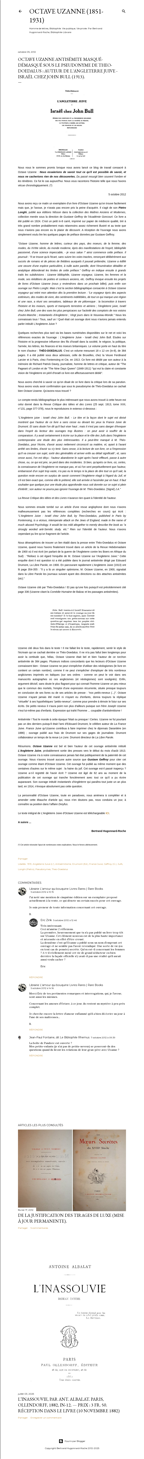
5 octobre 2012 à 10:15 (42, 891)
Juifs (120, 864)
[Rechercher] (124, 10)
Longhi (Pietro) (26, 869)
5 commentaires (39, 1228)
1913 (29, 864)
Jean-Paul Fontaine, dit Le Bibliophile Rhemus (59, 1037)
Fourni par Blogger (72, 1441)
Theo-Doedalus (60, 869)
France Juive (96, 864)
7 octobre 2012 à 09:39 (103, 1037)
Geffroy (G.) (110, 864)
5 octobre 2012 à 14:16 (42, 988)
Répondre (36, 977)
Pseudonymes (43, 869)
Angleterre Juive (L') (43, 864)
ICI (107, 813)
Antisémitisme (63, 864)
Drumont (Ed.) (80, 864)
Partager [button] (23, 858)
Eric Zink (46, 920)
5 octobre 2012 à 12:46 (65, 920)
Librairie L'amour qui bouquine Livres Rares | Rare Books (66, 888)
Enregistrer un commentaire (46, 1417)
